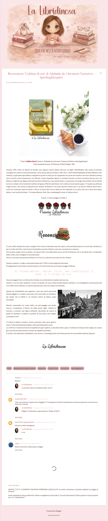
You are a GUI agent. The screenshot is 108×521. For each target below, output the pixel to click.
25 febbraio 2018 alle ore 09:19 (30, 443)
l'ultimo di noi (53, 368)
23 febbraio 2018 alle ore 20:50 (43, 429)
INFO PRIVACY (14, 485)
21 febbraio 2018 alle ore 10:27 (38, 399)
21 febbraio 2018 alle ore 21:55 (43, 408)
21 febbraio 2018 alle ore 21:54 (43, 384)
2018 (9, 368)
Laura (17, 443)
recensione (65, 368)
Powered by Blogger (54, 511)
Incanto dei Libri (21, 399)
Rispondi (18, 394)
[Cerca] (105, 6)
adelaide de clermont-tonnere (24, 368)
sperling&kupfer (77, 368)
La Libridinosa (27, 384)
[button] (100, 73)
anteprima (42, 368)
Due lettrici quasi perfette (24, 422)
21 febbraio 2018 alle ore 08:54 (32, 378)
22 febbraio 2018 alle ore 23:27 (45, 422)
